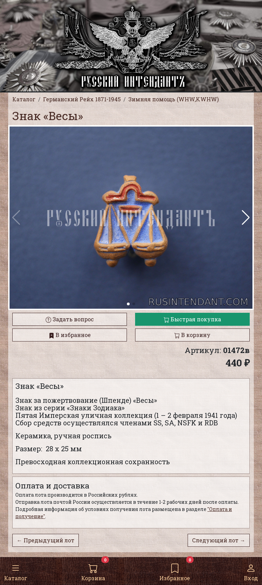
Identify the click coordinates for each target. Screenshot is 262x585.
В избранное (70, 334)
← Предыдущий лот (45, 540)
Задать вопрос (70, 319)
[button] (245, 217)
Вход (251, 571)
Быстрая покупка (192, 319)
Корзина (93, 571)
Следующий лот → (218, 540)
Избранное (174, 571)
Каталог (15, 571)
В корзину (192, 334)
